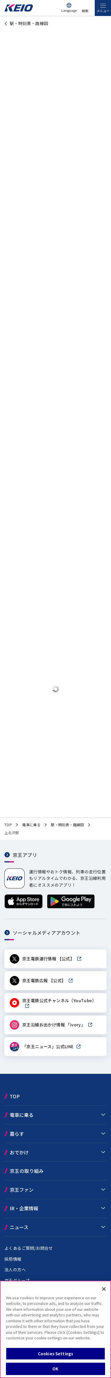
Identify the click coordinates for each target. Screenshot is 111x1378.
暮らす (17, 1134)
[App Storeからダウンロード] (23, 908)
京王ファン (21, 1190)
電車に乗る (21, 1115)
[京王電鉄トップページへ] (18, 10)
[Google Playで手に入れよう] (71, 908)
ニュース (19, 1228)
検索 (85, 10)
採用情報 (13, 1260)
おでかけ (19, 1153)
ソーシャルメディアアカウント (47, 933)
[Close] (103, 1288)
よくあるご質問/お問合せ (28, 1249)
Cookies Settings (55, 1353)
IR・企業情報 (24, 1209)
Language (69, 10)
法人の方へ (15, 1271)
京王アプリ (25, 855)
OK (55, 1369)
